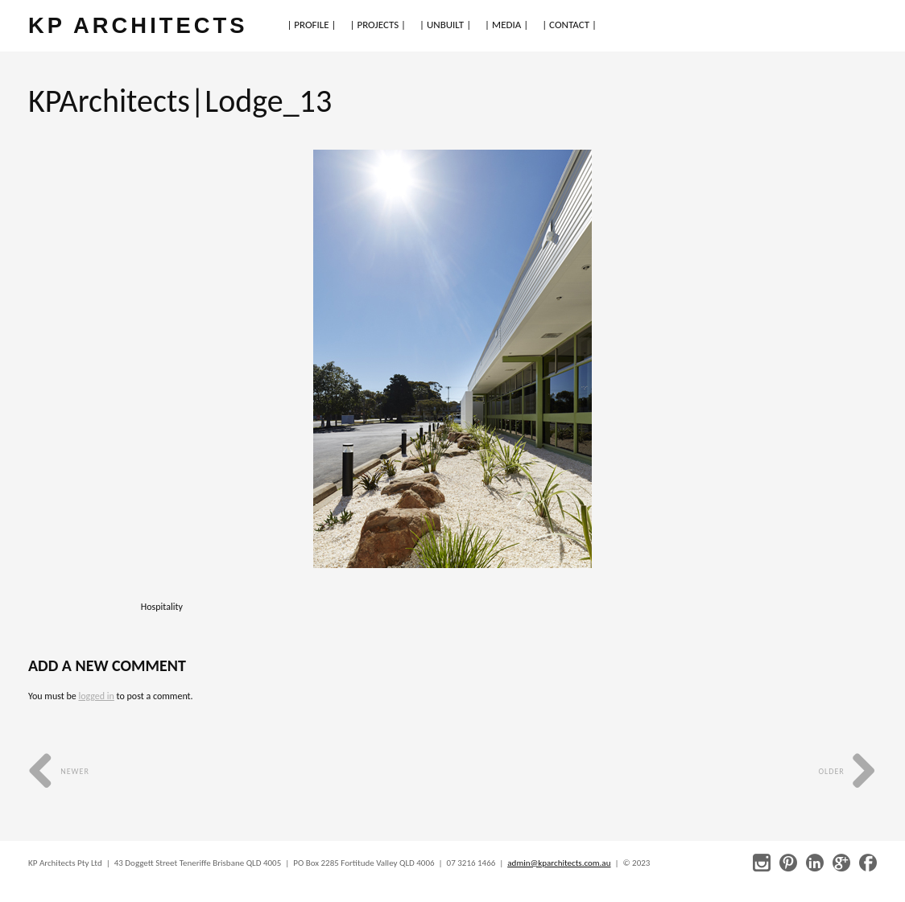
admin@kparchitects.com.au (558, 863)
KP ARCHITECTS (137, 25)
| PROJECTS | (378, 25)
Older (847, 771)
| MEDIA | (506, 25)
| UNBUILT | (445, 25)
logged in (96, 696)
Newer (58, 771)
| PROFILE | (311, 25)
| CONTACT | (569, 25)
